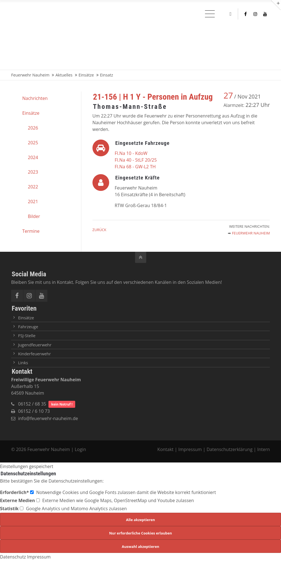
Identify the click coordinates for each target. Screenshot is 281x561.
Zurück (99, 229)
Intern (263, 449)
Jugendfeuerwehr (35, 344)
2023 (33, 172)
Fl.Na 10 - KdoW (131, 153)
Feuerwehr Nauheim (251, 233)
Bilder (34, 216)
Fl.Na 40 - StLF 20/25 (136, 160)
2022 (33, 187)
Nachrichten (35, 98)
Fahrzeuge (28, 326)
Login (80, 449)
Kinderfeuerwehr (34, 353)
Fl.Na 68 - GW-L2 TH (135, 167)
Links (23, 362)
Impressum (190, 449)
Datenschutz (13, 557)
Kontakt (166, 449)
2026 (33, 128)
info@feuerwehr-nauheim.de (48, 418)
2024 (33, 157)
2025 (33, 143)
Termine (31, 231)
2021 (33, 201)
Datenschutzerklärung (230, 449)
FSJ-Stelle (26, 335)
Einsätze (30, 113)
